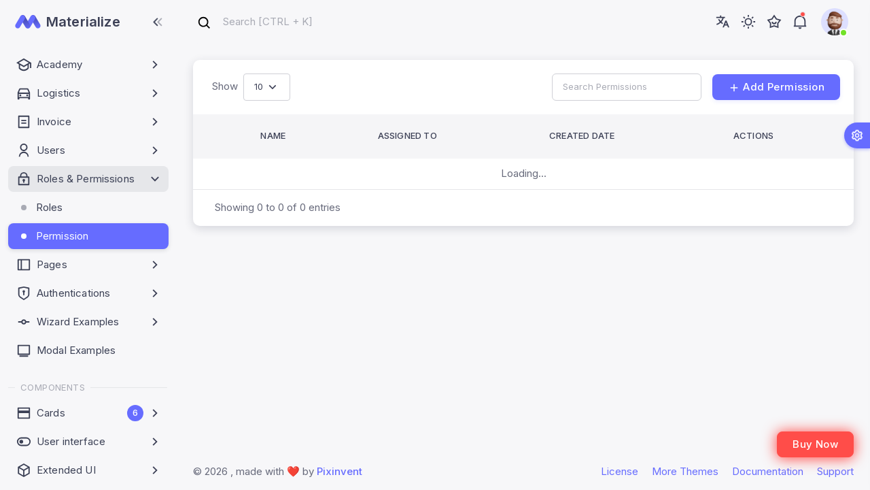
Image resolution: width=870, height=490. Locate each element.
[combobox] (255, 22)
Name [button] (272, 135)
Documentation (767, 471)
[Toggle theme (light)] (748, 22)
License (619, 471)
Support (835, 471)
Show (225, 86)
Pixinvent (339, 471)
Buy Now (815, 444)
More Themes (685, 471)
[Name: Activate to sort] (305, 136)
